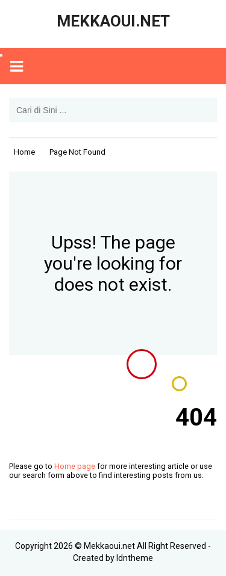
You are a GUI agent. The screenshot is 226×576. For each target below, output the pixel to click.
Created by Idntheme (113, 558)
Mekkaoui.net (109, 546)
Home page (74, 466)
